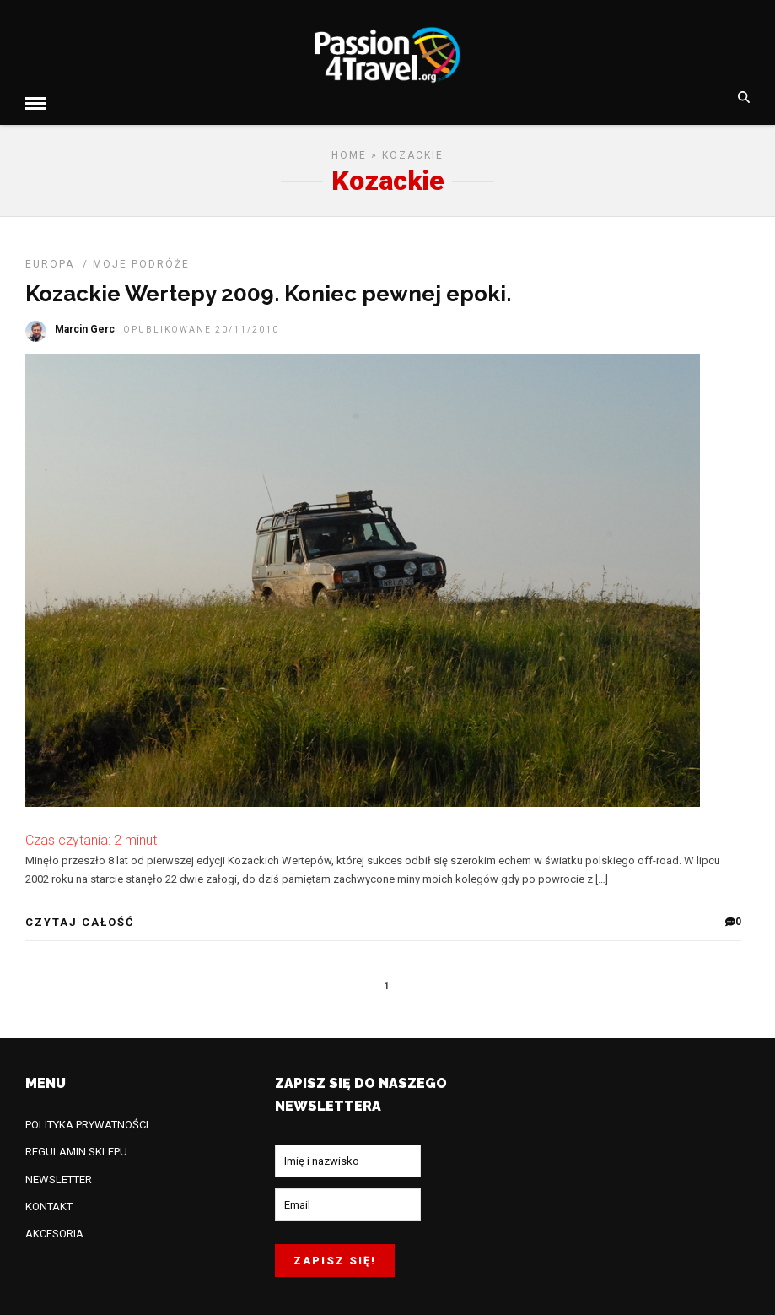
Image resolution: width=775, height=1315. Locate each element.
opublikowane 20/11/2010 (201, 326)
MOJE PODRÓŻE (141, 261)
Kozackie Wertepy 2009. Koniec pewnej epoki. (268, 290)
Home (349, 152)
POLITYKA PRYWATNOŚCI (86, 1121)
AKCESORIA (54, 1230)
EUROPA (49, 261)
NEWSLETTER (58, 1176)
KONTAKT (49, 1203)
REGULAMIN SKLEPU (76, 1148)
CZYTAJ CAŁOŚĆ (80, 918)
